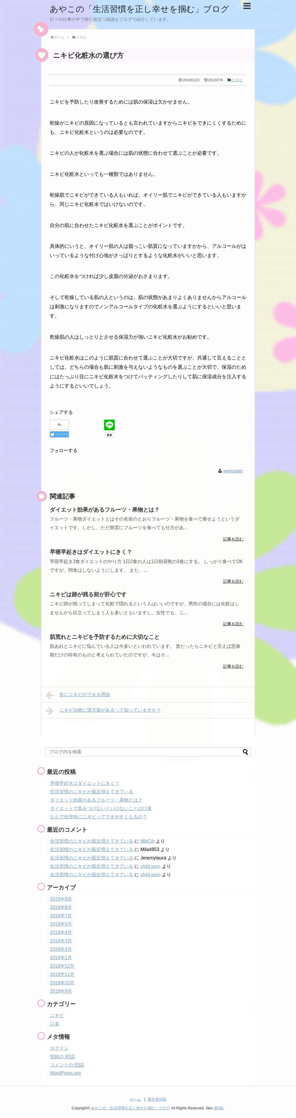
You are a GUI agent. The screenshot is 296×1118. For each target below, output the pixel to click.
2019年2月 (61, 949)
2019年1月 (61, 957)
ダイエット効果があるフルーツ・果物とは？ (96, 800)
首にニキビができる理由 (78, 695)
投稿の (62, 1056)
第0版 (218, 1108)
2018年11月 (62, 974)
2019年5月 (61, 924)
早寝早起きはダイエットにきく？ (84, 783)
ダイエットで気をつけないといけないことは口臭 (101, 808)
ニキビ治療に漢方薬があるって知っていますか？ (103, 710)
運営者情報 (156, 1099)
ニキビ (237, 80)
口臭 (54, 1023)
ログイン (59, 1048)
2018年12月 (62, 966)
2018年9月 (61, 991)
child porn (150, 866)
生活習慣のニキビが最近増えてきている (91, 791)
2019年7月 (61, 915)
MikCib (147, 841)
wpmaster (233, 470)
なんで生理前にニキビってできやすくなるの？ (98, 816)
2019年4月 (61, 932)
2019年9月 (61, 898)
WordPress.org (65, 1073)
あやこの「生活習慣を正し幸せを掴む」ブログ (142, 9)
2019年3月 (61, 940)
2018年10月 (62, 982)
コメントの (67, 1064)
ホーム (135, 1099)
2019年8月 (61, 907)
